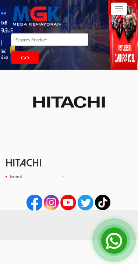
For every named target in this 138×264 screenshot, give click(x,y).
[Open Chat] (114, 240)
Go (25, 57)
